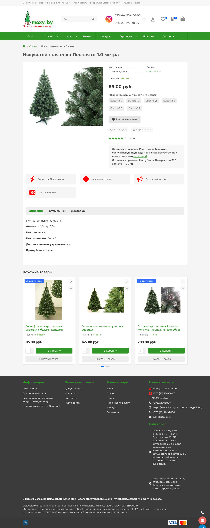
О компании (29, 3)
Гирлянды (125, 36)
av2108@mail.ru (158, 398)
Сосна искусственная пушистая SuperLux (102, 328)
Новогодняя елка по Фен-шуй (54, 3)
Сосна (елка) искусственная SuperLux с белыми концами (44, 328)
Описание (36, 211)
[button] (102, 366)
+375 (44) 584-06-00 (127, 15)
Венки (87, 36)
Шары (68, 36)
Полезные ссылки (79, 382)
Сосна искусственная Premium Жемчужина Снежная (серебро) (159, 328)
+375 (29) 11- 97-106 (164, 412)
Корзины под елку (118, 402)
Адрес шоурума (132, 3)
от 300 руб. (140, 156)
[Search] (78, 19)
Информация (33, 382)
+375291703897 (162, 402)
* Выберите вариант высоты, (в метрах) (133, 94)
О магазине (30, 388)
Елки (30, 36)
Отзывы (57, 211)
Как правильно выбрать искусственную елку (97, 3)
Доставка (168, 36)
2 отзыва (122, 138)
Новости (148, 36)
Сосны (49, 36)
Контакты (71, 398)
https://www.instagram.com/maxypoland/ (177, 407)
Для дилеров (73, 388)
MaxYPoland (153, 71)
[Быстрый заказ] (48, 359)
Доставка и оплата (34, 393)
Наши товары (117, 382)
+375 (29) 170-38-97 (126, 23)
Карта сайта (72, 402)
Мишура (105, 36)
